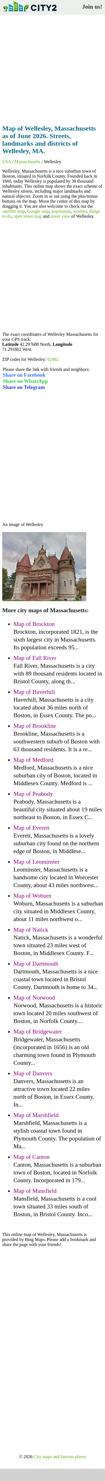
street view (60, 216)
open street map (27, 216)
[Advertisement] (52, 68)
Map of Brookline (34, 726)
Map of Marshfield (36, 1115)
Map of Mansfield (35, 1191)
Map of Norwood (34, 997)
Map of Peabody (33, 793)
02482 (53, 359)
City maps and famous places (60, 1456)
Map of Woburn (32, 895)
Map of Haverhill (34, 692)
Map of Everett (31, 827)
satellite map (13, 211)
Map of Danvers (32, 1073)
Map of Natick (30, 929)
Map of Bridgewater (37, 1031)
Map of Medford (33, 760)
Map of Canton (31, 1157)
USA (6, 161)
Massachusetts (27, 161)
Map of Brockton (34, 624)
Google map (38, 211)
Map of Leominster (36, 861)
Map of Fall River (34, 658)
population (61, 211)
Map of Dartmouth (35, 963)
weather (80, 211)
